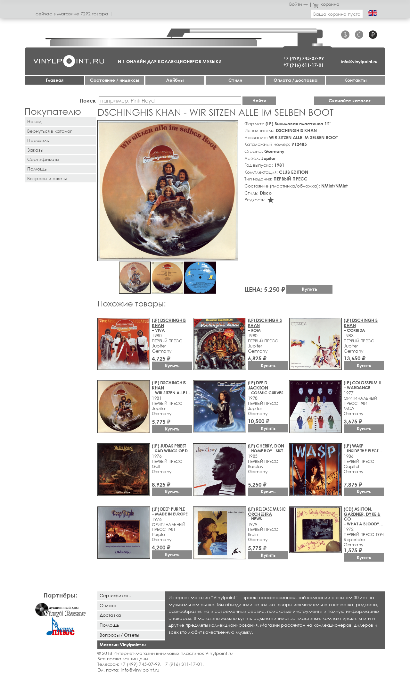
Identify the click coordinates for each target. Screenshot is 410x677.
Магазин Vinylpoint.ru (123, 644)
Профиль (38, 140)
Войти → (298, 4)
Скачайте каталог (350, 100)
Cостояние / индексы (114, 80)
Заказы (35, 150)
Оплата (108, 605)
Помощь (37, 168)
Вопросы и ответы (47, 178)
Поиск (88, 100)
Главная (54, 80)
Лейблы (175, 80)
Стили (235, 80)
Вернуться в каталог (49, 131)
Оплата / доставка (295, 80)
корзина (326, 4)
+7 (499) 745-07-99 (303, 58)
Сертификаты (43, 159)
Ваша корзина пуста (337, 14)
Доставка (110, 615)
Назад (34, 121)
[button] (232, 126)
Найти (259, 100)
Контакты (355, 80)
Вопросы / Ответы (119, 635)
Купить (309, 289)
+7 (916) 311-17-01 (303, 65)
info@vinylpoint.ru (359, 61)
